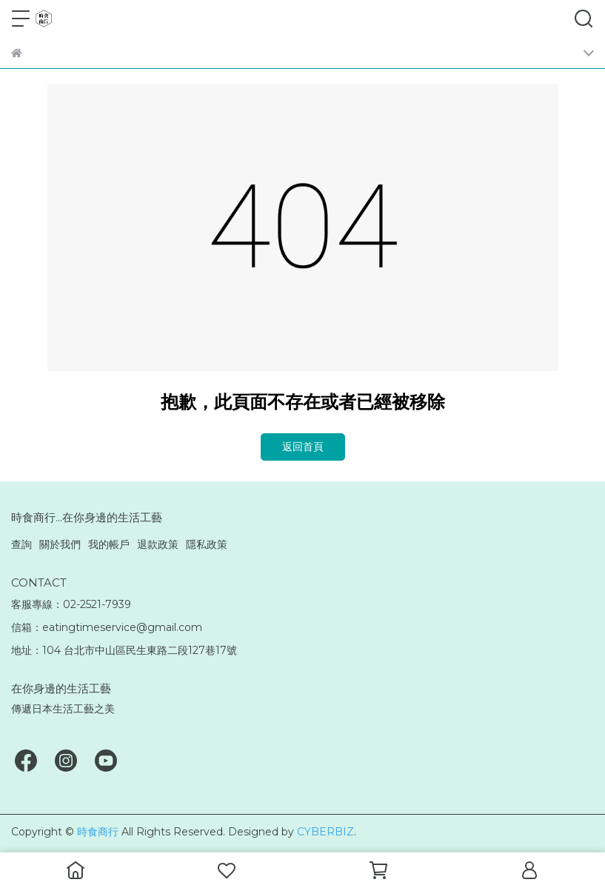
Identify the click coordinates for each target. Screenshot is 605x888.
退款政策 (157, 544)
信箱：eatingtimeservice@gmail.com (106, 627)
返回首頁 (303, 446)
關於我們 (60, 544)
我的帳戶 (109, 544)
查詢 (21, 544)
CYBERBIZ (325, 831)
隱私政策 (206, 544)
